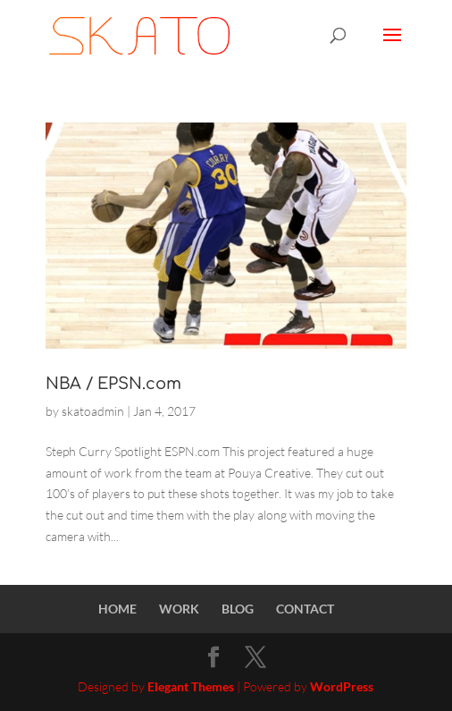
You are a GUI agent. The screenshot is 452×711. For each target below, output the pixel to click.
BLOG (238, 608)
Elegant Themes (190, 686)
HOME (117, 608)
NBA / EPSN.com (113, 384)
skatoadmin (93, 411)
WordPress (341, 686)
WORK (179, 608)
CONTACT (305, 608)
